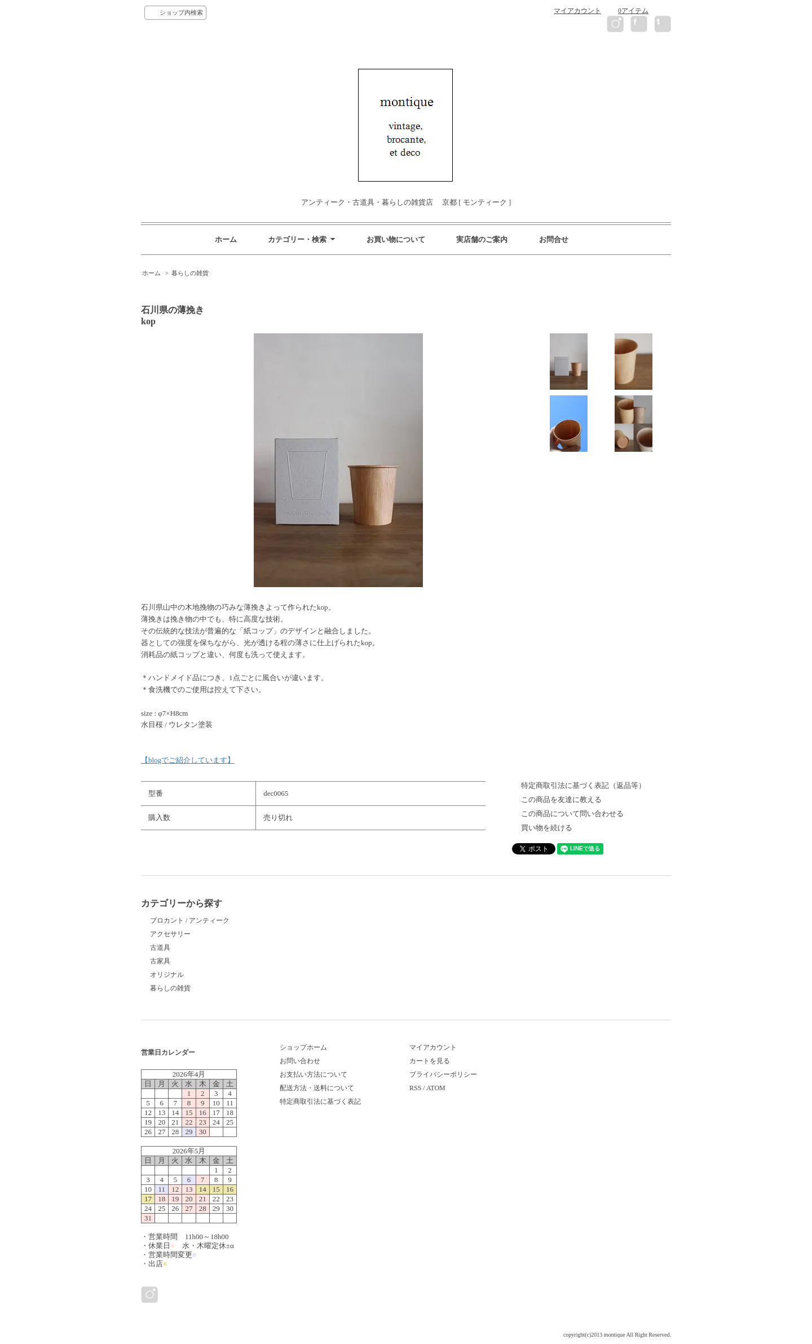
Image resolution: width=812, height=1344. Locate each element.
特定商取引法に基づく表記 (320, 1101)
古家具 (160, 961)
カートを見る (429, 1061)
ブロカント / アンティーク (190, 920)
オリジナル (167, 975)
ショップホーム (303, 1047)
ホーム (226, 239)
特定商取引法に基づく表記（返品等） (583, 785)
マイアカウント (577, 11)
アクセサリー (170, 934)
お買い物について (396, 239)
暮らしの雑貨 (190, 273)
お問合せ (553, 239)
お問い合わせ (300, 1061)
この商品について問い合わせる (572, 813)
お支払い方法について (313, 1074)
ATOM (435, 1088)
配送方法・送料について (317, 1088)
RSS (415, 1088)
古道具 (160, 947)
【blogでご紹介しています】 (188, 760)
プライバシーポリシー (443, 1074)
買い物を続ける (546, 827)
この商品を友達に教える (561, 799)
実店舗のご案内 (482, 239)
